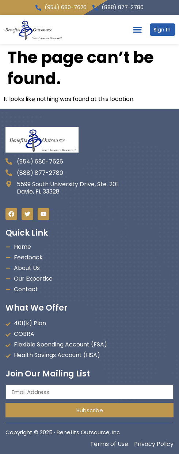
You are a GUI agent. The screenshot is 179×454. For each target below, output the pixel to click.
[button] (137, 29)
